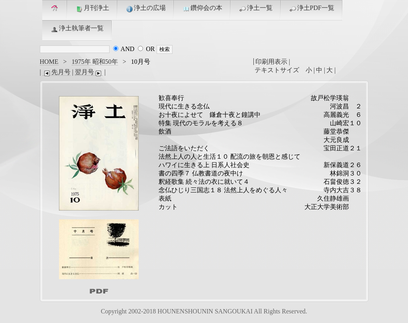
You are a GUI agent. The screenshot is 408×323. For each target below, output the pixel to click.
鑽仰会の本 (202, 8)
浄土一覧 (255, 8)
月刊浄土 (92, 8)
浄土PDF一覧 (311, 8)
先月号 (57, 72)
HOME (49, 61)
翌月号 (89, 72)
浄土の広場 (145, 8)
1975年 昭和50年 (95, 61)
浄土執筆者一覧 (77, 29)
